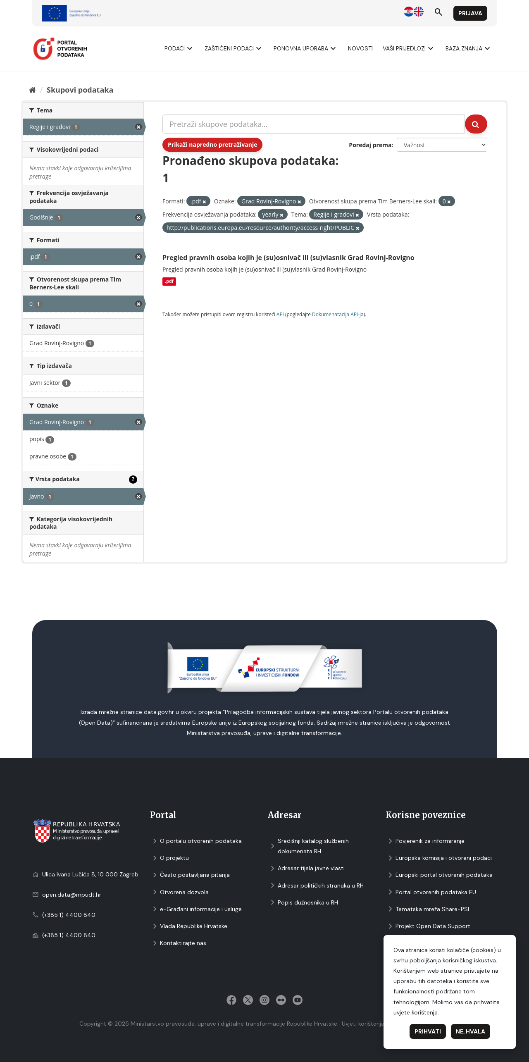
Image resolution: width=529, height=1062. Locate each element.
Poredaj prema (370, 145)
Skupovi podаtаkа (80, 90)
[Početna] (32, 90)
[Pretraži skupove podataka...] (313, 124)
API (280, 314)
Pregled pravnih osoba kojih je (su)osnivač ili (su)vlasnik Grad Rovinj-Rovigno (288, 257)
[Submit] (476, 124)
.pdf (169, 281)
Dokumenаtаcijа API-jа (338, 314)
